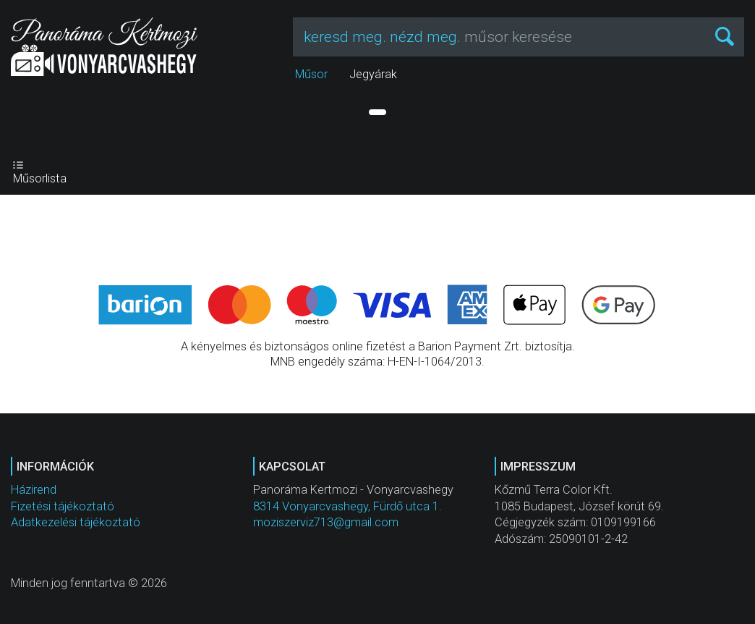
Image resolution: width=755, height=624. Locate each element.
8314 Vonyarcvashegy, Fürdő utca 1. (347, 506)
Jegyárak (373, 74)
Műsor (311, 74)
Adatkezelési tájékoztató (75, 522)
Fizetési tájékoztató (62, 506)
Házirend (33, 490)
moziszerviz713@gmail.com (325, 522)
